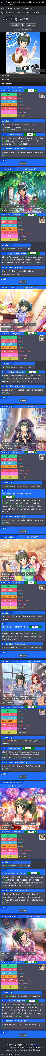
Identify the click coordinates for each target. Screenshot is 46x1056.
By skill (26, 8)
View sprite (5, 76)
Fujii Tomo (12, 87)
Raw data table (6, 84)
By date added (23, 12)
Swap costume (38, 71)
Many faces (31, 25)
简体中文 (37, 12)
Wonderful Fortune (9, 661)
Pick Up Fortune (8, 537)
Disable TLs (5, 1054)
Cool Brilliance (21, 1020)
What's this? (15, 1054)
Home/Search (13, 8)
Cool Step (19, 267)
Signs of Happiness (17, 253)
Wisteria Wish (14, 748)
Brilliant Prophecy (16, 1000)
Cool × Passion (22, 890)
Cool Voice (20, 148)
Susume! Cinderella (21, 616)
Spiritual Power (15, 134)
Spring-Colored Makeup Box (15, 626)
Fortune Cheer (7, 287)
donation (4, 4)
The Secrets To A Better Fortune (16, 493)
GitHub (36, 1044)
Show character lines (23, 29)
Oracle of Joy (6, 406)
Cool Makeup (21, 762)
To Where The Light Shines (14, 873)
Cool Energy (20, 644)
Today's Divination (16, 372)
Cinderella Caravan (21, 124)
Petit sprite (5, 80)
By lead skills (6, 12)
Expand (23, 163)
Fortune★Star (7, 169)
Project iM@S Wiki (17, 25)
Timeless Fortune (9, 916)
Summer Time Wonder (11, 782)
